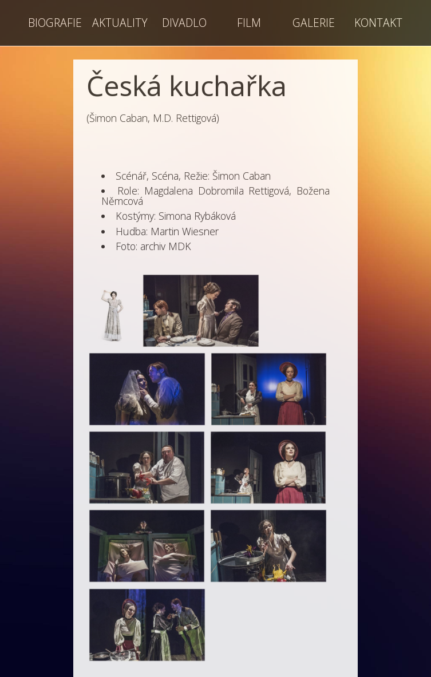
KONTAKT (378, 22)
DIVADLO (184, 22)
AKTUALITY (120, 22)
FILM (249, 22)
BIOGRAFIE (55, 22)
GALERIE (313, 22)
